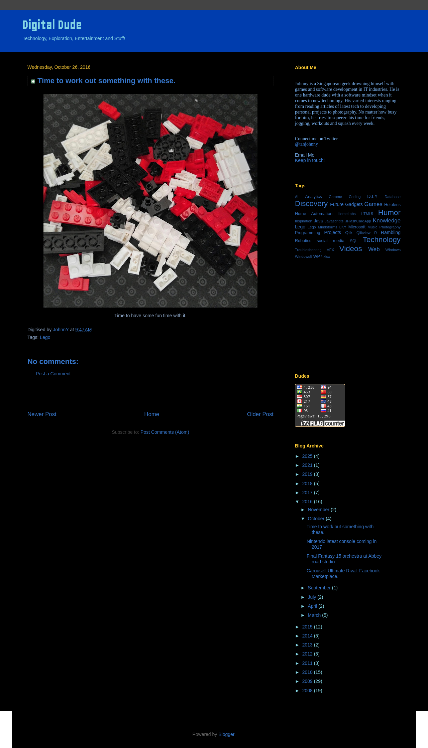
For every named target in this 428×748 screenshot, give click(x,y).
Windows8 (303, 256)
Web (374, 249)
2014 (308, 635)
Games (373, 204)
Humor (389, 212)
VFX (330, 250)
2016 (308, 501)
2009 (308, 681)
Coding (354, 197)
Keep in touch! (310, 160)
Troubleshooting (308, 250)
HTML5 (367, 214)
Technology (382, 239)
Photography (390, 227)
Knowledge (387, 220)
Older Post (260, 414)
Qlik (348, 232)
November (319, 509)
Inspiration (303, 221)
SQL (353, 241)
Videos (350, 248)
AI (297, 197)
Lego (45, 337)
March (315, 615)
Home (151, 414)
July (312, 597)
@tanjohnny (306, 144)
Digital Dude (52, 25)
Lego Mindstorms (322, 227)
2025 (308, 456)
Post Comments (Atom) (164, 432)
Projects (332, 232)
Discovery (311, 203)
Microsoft (356, 227)
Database (393, 197)
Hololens (392, 204)
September (320, 587)
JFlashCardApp (358, 221)
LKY (342, 227)
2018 (308, 483)
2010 (308, 672)
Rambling (391, 232)
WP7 (317, 256)
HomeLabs (347, 214)
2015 (308, 626)
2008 (308, 690)
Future (336, 204)
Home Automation (313, 213)
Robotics (303, 240)
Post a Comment (53, 373)
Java (318, 221)
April (313, 606)
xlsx (327, 256)
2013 (308, 644)
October (317, 518)
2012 (308, 654)
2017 (308, 492)
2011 (308, 663)
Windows (393, 250)
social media (330, 240)
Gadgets (354, 204)
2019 (308, 474)
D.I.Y (372, 196)
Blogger (226, 734)
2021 (308, 465)
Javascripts (334, 221)
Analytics (313, 196)
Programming (307, 232)
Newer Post (42, 414)
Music (372, 227)
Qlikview (363, 233)
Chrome (335, 197)
